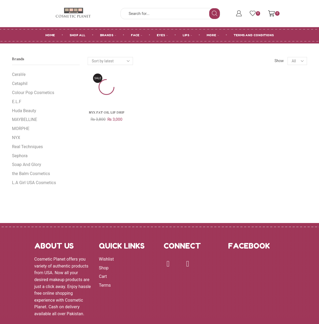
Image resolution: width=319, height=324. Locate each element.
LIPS (187, 35)
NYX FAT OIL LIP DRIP (106, 112)
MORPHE (20, 128)
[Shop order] (110, 61)
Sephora (20, 155)
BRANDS (108, 35)
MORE (213, 35)
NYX (16, 137)
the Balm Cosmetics (31, 173)
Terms (105, 285)
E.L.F (16, 101)
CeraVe (19, 74)
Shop (103, 267)
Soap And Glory (26, 164)
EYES (162, 35)
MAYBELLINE (24, 119)
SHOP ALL (77, 35)
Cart (103, 276)
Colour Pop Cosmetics (33, 92)
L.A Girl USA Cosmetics (34, 182)
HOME (50, 35)
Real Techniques (27, 146)
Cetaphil (19, 83)
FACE (136, 35)
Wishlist (106, 259)
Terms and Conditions (254, 35)
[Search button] (214, 13)
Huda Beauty (24, 110)
